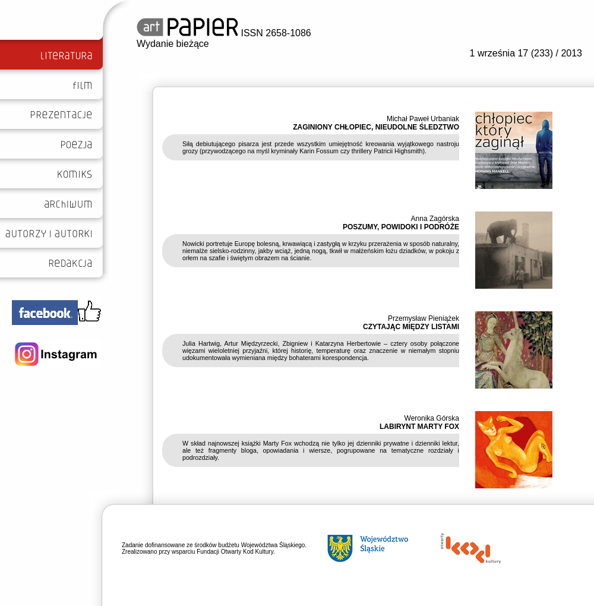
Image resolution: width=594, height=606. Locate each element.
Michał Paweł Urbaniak (423, 119)
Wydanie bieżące (173, 44)
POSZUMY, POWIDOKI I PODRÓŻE (401, 227)
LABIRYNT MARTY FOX (419, 426)
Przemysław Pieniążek (423, 318)
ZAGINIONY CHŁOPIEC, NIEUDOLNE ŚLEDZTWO (376, 127)
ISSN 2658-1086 (224, 33)
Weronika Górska (432, 418)
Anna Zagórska (435, 218)
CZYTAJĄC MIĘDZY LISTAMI (411, 327)
